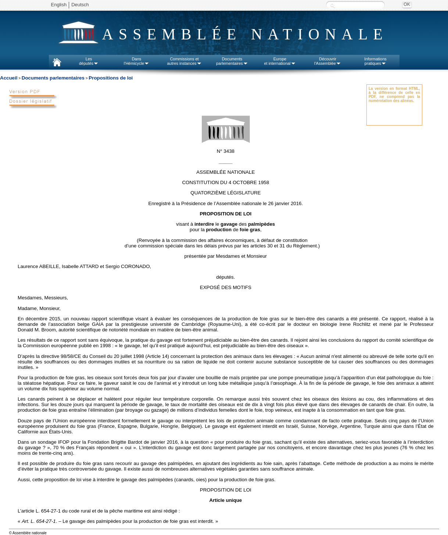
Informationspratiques (375, 61)
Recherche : (333, 5)
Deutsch (80, 4)
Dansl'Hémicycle (136, 61)
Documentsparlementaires (232, 61)
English (59, 4)
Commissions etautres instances (184, 61)
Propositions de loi (111, 78)
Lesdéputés (88, 61)
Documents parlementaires (53, 78)
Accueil (8, 78)
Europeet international (279, 61)
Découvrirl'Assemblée (327, 61)
